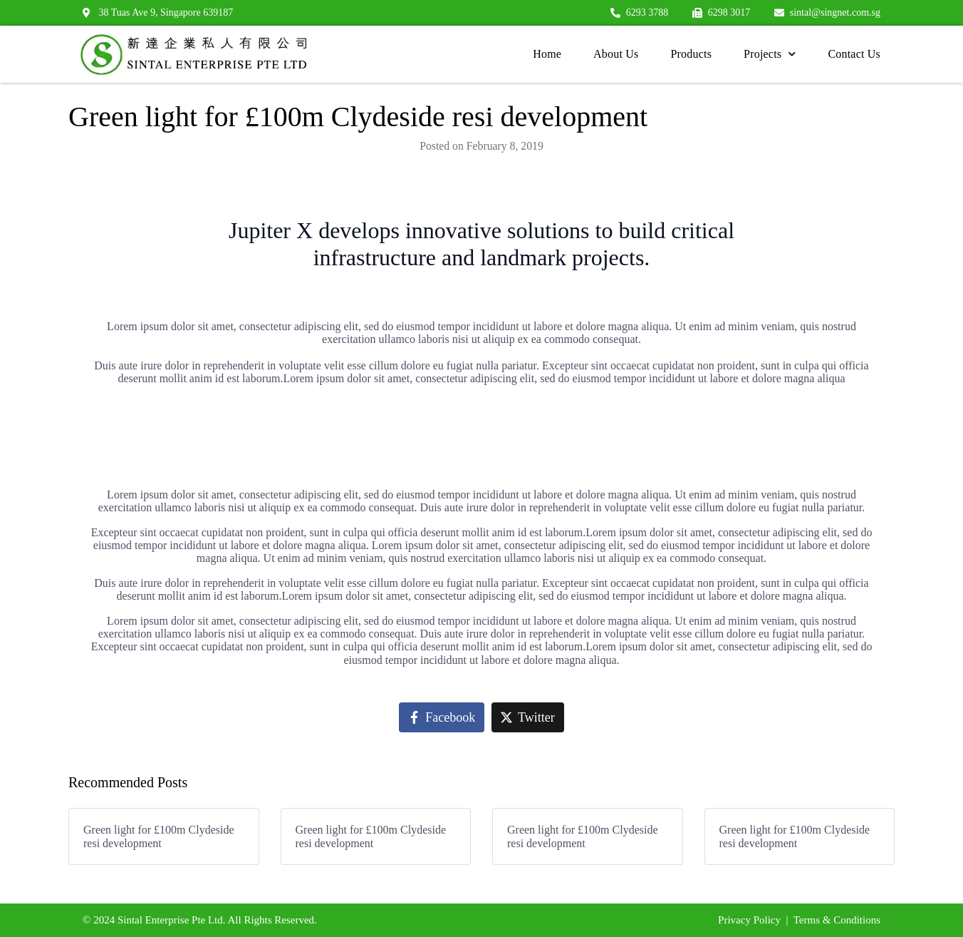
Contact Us (854, 54)
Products (691, 54)
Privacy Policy (749, 920)
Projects (770, 54)
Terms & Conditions (836, 920)
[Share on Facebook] (441, 717)
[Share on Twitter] (527, 717)
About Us (615, 54)
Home (547, 54)
